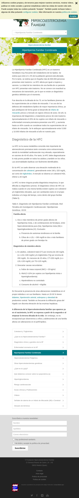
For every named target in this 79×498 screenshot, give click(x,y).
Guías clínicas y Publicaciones (25, 390)
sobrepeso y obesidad (46, 297)
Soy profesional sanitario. (25, 439)
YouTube (47, 495)
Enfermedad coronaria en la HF (26, 347)
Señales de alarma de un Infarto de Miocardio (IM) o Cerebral (37, 400)
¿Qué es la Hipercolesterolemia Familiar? (29, 337)
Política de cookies (39, 479)
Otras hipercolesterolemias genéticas (28, 363)
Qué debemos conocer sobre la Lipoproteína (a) (32, 374)
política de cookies (69, 12)
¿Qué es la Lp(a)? (21, 369)
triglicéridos (27, 174)
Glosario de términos (22, 406)
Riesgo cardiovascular (22, 385)
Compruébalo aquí (59, 484)
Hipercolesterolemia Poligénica (25, 358)
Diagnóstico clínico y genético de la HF (28, 342)
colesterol (30, 170)
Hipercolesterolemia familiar (39, 45)
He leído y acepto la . (32, 443)
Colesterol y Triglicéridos (23, 331)
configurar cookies (30, 12)
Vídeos (16, 395)
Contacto (39, 471)
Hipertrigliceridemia (21, 379)
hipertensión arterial (28, 297)
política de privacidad (40, 443)
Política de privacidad (39, 477)
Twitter (31, 495)
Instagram (42, 495)
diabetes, (16, 297)
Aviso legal (39, 474)
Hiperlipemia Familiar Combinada (27, 353)
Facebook (37, 495)
